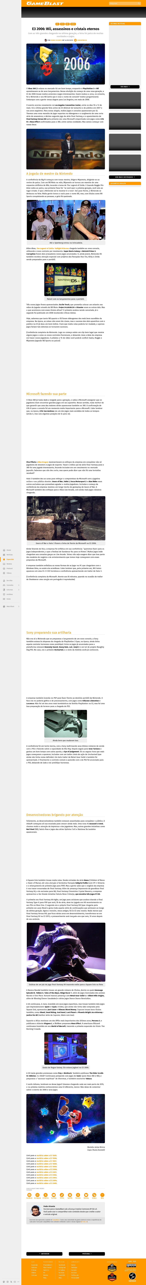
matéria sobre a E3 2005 (46, 1183)
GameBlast (56, 1220)
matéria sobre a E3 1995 (46, 1155)
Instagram (37, 1196)
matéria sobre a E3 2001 (46, 1172)
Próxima (86, 1254)
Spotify (70, 1196)
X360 (73, 24)
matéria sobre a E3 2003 (46, 1178)
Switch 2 (46, 1270)
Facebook (29, 1196)
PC (44, 1273)
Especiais (34, 1265)
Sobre (73, 1265)
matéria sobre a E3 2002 (46, 1175)
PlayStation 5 (47, 1265)
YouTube (53, 1196)
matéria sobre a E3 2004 (46, 1180)
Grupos (94, 1196)
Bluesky (86, 1196)
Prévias (33, 1270)
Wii (67, 24)
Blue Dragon (43, 462)
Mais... (45, 1278)
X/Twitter (46, 1196)
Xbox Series (47, 1267)
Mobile (45, 1275)
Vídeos (33, 1273)
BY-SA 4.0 (84, 1222)
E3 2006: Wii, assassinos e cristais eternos (65, 29)
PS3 (62, 24)
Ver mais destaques (124, 177)
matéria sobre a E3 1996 (46, 1158)
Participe (74, 1267)
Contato (73, 1270)
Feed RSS (62, 1275)
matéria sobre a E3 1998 (46, 1164)
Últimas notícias (118, 24)
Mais (102, 1196)
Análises (34, 1267)
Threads (78, 1196)
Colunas (34, 1275)
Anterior (45, 1254)
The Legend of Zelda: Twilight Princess (52, 248)
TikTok (62, 1196)
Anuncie (74, 1273)
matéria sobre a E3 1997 (46, 1161)
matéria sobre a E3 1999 (46, 1166)
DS (57, 24)
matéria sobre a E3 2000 (46, 1169)
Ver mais (125, 87)
